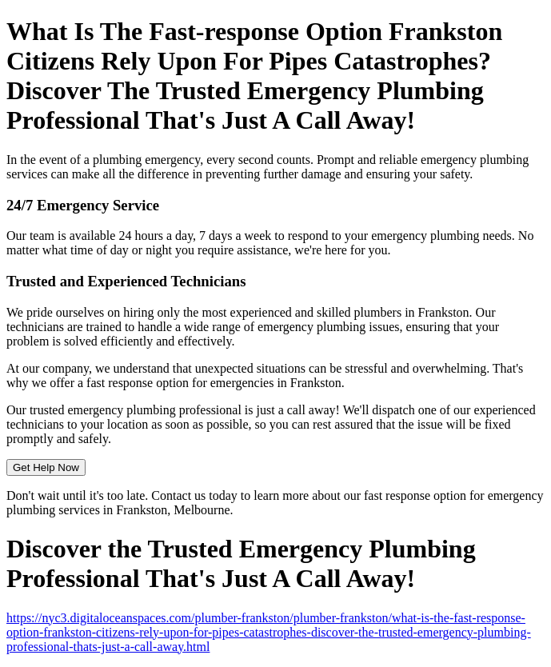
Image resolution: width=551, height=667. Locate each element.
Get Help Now (46, 467)
